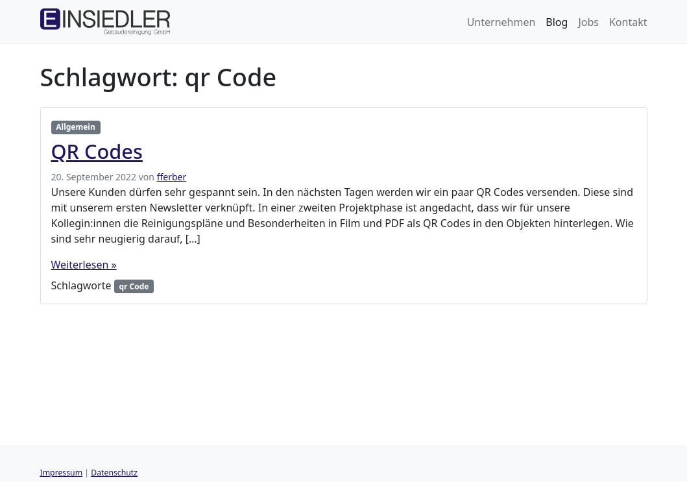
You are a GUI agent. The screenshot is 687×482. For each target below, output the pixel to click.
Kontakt (628, 22)
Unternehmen (501, 22)
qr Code (134, 286)
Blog (557, 22)
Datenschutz (114, 472)
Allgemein (75, 126)
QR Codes (97, 151)
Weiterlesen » (84, 265)
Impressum (61, 472)
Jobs (588, 22)
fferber (172, 177)
